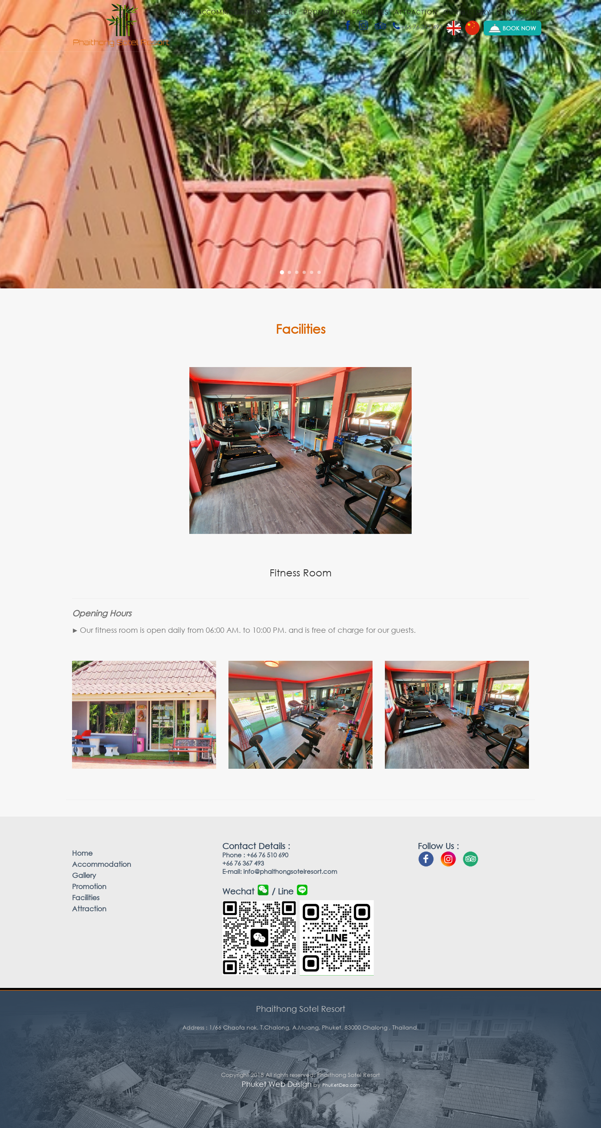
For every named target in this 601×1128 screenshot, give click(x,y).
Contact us (518, 12)
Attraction (416, 12)
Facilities (370, 12)
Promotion (324, 12)
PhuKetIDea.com (341, 1085)
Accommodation (229, 12)
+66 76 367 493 (417, 27)
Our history (467, 12)
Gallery (281, 12)
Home (180, 12)
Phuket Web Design (277, 1083)
